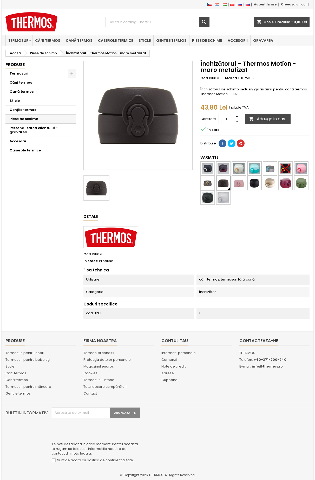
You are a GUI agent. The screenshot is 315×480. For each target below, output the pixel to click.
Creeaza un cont (295, 4)
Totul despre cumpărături (105, 386)
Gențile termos (171, 40)
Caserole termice (115, 40)
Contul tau (174, 341)
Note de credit (173, 366)
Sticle (145, 40)
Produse (15, 65)
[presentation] (91, 431)
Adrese (167, 373)
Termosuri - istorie (98, 379)
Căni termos (47, 40)
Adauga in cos (267, 119)
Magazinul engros (98, 366)
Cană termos (79, 40)
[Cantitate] (226, 119)
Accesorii (238, 40)
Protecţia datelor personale (107, 359)
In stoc (89, 261)
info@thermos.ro (267, 366)
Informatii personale (178, 352)
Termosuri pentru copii (24, 352)
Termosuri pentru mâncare (28, 386)
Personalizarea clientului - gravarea (34, 130)
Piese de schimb (207, 40)
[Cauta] (157, 22)
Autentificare (265, 4)
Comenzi (169, 359)
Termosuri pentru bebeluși (27, 359)
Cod (204, 78)
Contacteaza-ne (258, 341)
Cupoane (169, 379)
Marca (231, 78)
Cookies (90, 373)
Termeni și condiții (98, 352)
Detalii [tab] (90, 216)
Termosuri (19, 40)
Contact (90, 393)
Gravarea (263, 40)
